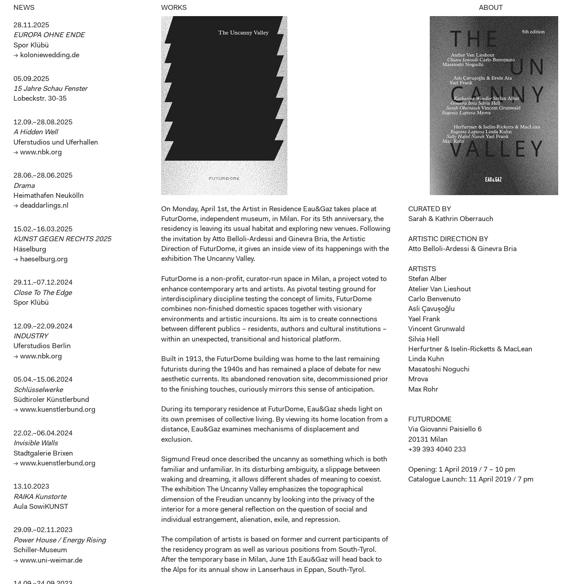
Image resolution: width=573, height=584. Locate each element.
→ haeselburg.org (40, 259)
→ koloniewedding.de (46, 55)
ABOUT (491, 8)
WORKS (174, 8)
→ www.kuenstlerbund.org (54, 409)
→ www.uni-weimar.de (47, 560)
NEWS (23, 8)
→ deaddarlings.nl (40, 205)
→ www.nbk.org (37, 152)
